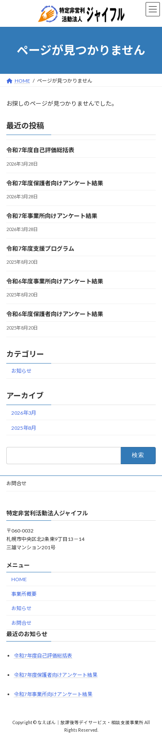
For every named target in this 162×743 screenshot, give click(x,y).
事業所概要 (24, 594)
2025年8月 (23, 427)
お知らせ (21, 371)
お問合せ (16, 483)
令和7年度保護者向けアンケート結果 (54, 182)
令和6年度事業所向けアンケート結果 (54, 281)
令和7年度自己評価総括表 (40, 149)
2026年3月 (23, 412)
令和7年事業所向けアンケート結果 (51, 215)
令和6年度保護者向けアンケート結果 (54, 313)
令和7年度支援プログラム (40, 248)
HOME (19, 579)
